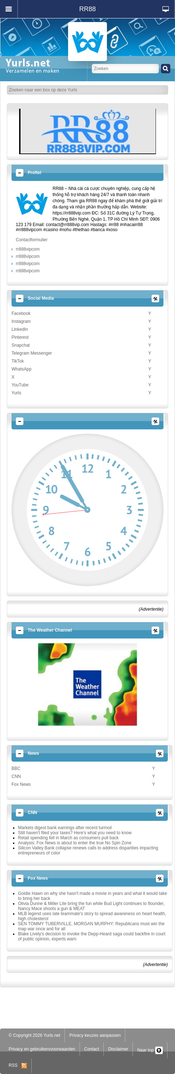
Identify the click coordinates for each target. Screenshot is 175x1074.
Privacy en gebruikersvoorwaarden (42, 1049)
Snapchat (21, 345)
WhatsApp (21, 369)
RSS (18, 1065)
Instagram (21, 321)
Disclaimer (118, 1049)
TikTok (18, 361)
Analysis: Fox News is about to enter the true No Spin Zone (74, 842)
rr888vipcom (28, 249)
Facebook (21, 313)
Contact (91, 1049)
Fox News (21, 784)
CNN (16, 776)
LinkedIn (20, 329)
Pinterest (20, 337)
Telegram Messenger (32, 353)
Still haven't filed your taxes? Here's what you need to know (74, 832)
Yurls (16, 392)
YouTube (20, 384)
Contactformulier (32, 239)
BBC (16, 768)
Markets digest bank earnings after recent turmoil (65, 827)
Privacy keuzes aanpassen (95, 1035)
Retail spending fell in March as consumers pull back (68, 837)
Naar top (149, 1050)
